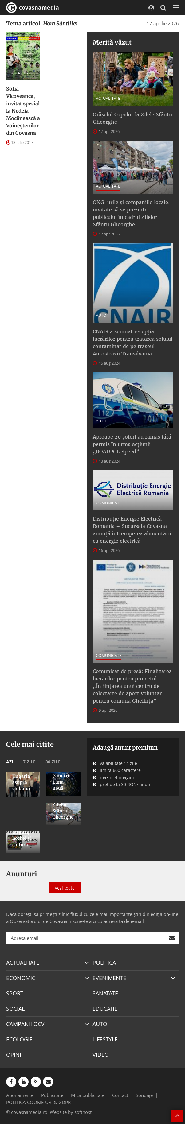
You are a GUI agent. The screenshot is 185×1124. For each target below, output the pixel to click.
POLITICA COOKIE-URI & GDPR (38, 1102)
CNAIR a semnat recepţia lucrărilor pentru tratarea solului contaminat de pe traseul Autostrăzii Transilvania (132, 342)
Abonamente (19, 1095)
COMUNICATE (108, 503)
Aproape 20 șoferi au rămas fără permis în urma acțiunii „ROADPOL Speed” (132, 444)
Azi (9, 762)
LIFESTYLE (105, 1039)
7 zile (29, 762)
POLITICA (104, 962)
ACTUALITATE (21, 73)
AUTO (101, 315)
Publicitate (52, 1095)
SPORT (14, 993)
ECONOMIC (20, 978)
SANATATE (105, 993)
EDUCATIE (104, 1008)
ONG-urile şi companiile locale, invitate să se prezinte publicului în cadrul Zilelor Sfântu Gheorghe (131, 213)
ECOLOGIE (19, 1039)
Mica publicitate (87, 1095)
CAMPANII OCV (25, 1024)
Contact (120, 1095)
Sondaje (144, 1095)
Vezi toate (65, 888)
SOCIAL (15, 1008)
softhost (83, 1112)
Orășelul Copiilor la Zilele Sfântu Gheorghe (132, 118)
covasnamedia (32, 7)
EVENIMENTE (109, 978)
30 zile (53, 762)
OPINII (14, 1054)
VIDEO (100, 1054)
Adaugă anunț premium (125, 747)
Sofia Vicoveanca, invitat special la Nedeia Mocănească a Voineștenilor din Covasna (23, 111)
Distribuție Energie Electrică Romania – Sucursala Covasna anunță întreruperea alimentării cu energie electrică (132, 530)
